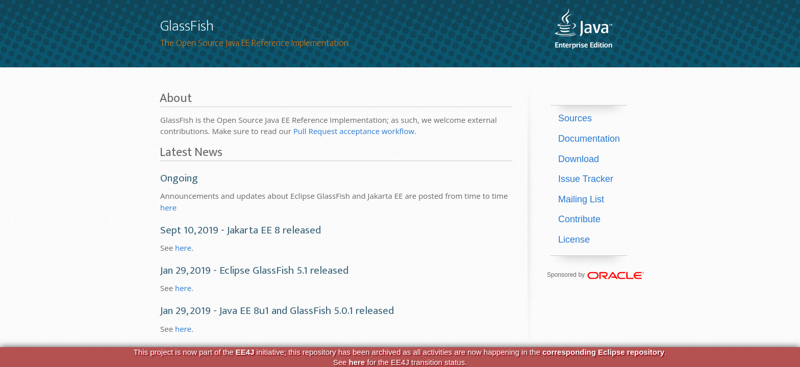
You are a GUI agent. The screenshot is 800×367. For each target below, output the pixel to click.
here (168, 207)
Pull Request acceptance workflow (353, 131)
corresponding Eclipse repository (603, 352)
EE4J (245, 352)
